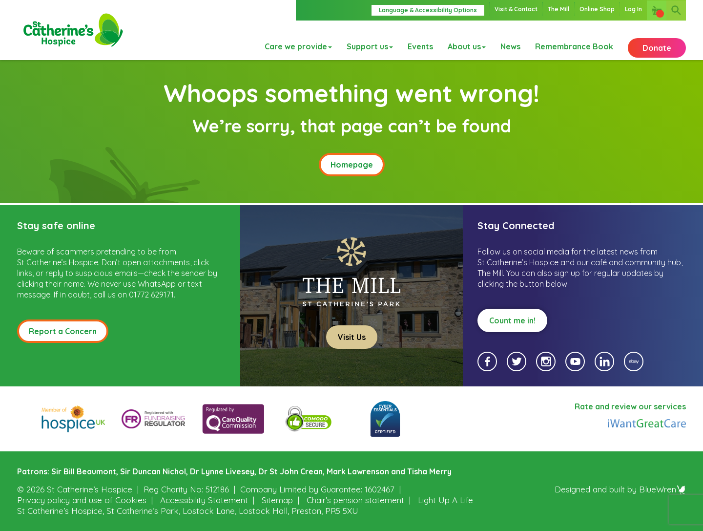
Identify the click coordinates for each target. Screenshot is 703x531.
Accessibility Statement (204, 500)
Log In (633, 9)
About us (467, 40)
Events (420, 40)
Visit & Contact (516, 9)
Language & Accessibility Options (428, 10)
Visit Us (352, 337)
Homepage (352, 165)
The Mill (558, 9)
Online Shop (597, 9)
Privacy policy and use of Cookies (81, 500)
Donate (656, 40)
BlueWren (662, 489)
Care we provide (298, 40)
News (510, 40)
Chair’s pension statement (355, 500)
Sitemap (277, 500)
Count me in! (512, 320)
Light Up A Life (445, 500)
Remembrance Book (574, 40)
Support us (370, 40)
